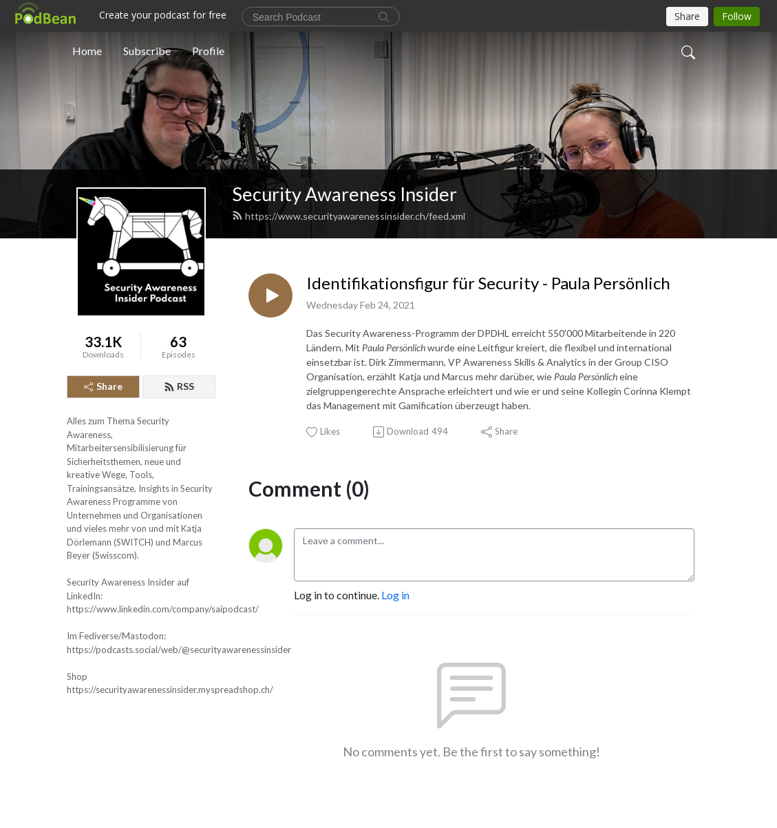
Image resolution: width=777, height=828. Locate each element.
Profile (208, 50)
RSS (179, 386)
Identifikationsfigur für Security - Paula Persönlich (488, 283)
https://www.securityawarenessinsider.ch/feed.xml (348, 216)
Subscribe (147, 50)
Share (103, 386)
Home (87, 50)
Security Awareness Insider (344, 194)
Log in (395, 594)
